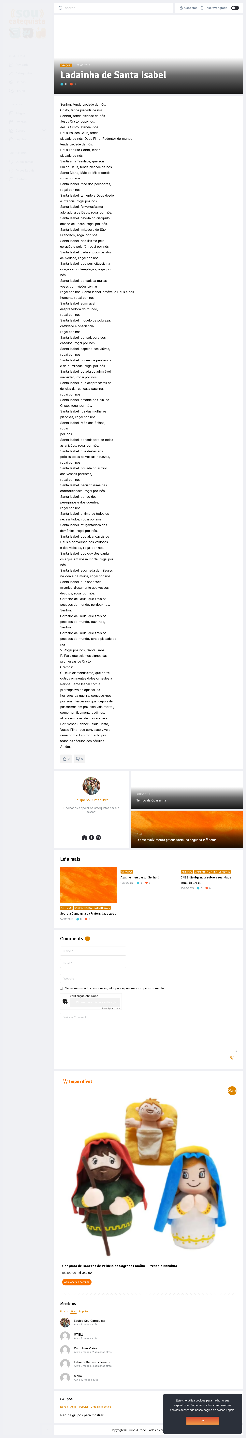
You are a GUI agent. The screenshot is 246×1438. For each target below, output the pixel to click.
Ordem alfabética (101, 1406)
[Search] (60, 8)
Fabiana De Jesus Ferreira (92, 1362)
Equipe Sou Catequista (90, 1320)
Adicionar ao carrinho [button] (77, 1282)
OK (202, 1420)
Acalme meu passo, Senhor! (140, 877)
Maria (78, 1376)
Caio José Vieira (85, 1348)
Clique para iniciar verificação (97, 1002)
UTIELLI (79, 1334)
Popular (83, 1311)
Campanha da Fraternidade (92, 908)
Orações (66, 65)
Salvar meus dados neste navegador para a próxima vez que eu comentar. (115, 988)
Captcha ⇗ (111, 1008)
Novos (64, 1311)
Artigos (66, 908)
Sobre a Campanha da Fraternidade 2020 (88, 914)
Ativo (73, 1311)
